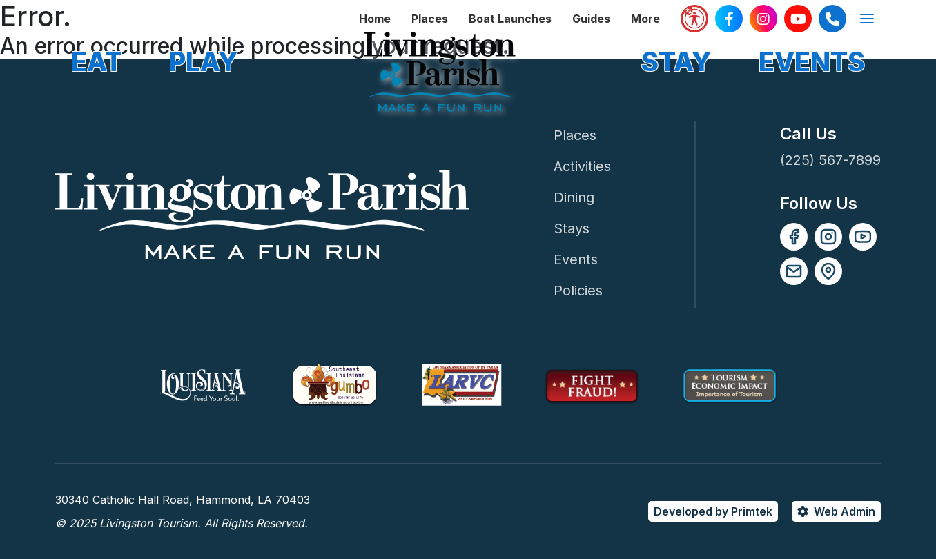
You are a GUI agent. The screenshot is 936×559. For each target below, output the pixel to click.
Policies (578, 290)
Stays (571, 228)
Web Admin (844, 511)
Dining (574, 197)
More (645, 19)
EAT (96, 61)
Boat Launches (510, 19)
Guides (591, 19)
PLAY (203, 61)
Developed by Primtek (713, 511)
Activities (582, 166)
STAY (676, 61)
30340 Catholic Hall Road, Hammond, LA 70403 (182, 500)
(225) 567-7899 (830, 160)
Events (576, 259)
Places (429, 19)
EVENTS (812, 61)
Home (375, 19)
